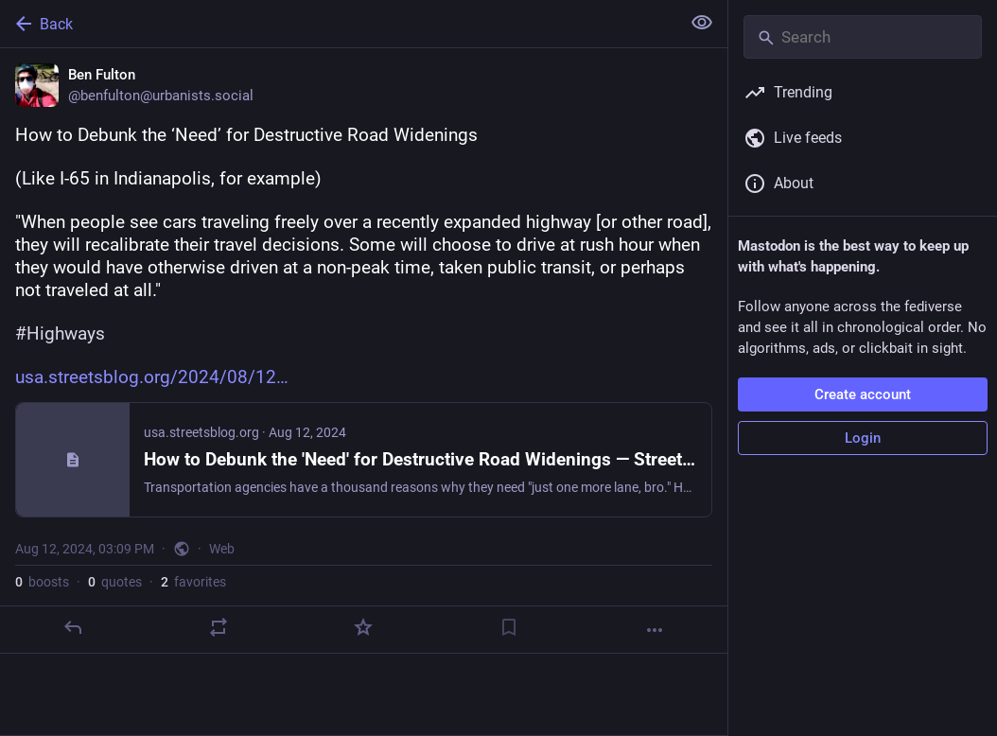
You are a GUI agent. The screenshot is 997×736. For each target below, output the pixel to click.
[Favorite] (363, 627)
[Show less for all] (701, 22)
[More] (654, 630)
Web (222, 548)
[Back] (338, 23)
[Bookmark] (509, 627)
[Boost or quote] (218, 627)
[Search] (862, 37)
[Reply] (72, 627)
